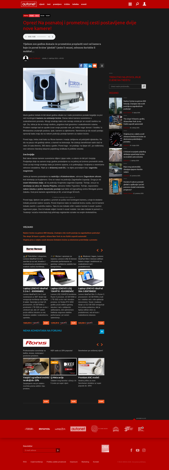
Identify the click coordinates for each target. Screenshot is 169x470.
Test (50, 6)
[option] (36, 289)
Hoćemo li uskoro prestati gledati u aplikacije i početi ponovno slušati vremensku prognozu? (134, 186)
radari (48, 16)
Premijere (59, 6)
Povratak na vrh (141, 418)
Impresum (74, 462)
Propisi (26, 16)
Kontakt (96, 462)
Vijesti (43, 6)
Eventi (85, 6)
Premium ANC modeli (88, 377)
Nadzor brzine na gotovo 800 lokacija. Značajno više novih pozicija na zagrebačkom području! (61, 233)
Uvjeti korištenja (37, 462)
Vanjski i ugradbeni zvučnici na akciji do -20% (36, 379)
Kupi (46, 323)
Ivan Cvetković (34, 58)
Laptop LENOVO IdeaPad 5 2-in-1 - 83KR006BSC (35, 289)
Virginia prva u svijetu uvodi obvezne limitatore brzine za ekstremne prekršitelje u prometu (60, 240)
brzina (42, 16)
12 (120, 145)
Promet (32, 16)
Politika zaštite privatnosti (56, 462)
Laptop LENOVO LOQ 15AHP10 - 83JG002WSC (62, 289)
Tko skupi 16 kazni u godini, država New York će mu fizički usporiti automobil (54, 236)
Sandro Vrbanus (128, 193)
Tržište (69, 6)
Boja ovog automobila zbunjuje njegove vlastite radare (133, 169)
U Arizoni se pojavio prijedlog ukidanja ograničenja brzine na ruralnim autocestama (135, 154)
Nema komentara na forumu (42, 330)
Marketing (85, 462)
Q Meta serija (57, 377)
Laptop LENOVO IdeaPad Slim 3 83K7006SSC (90, 289)
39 (120, 112)
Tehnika (77, 6)
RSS (25, 462)
